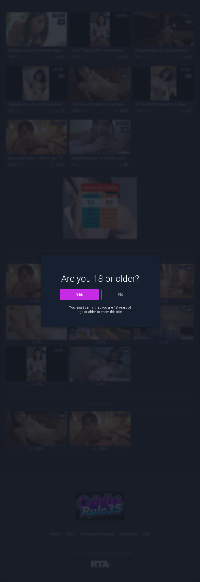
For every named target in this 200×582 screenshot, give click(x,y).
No (120, 294)
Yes (79, 294)
